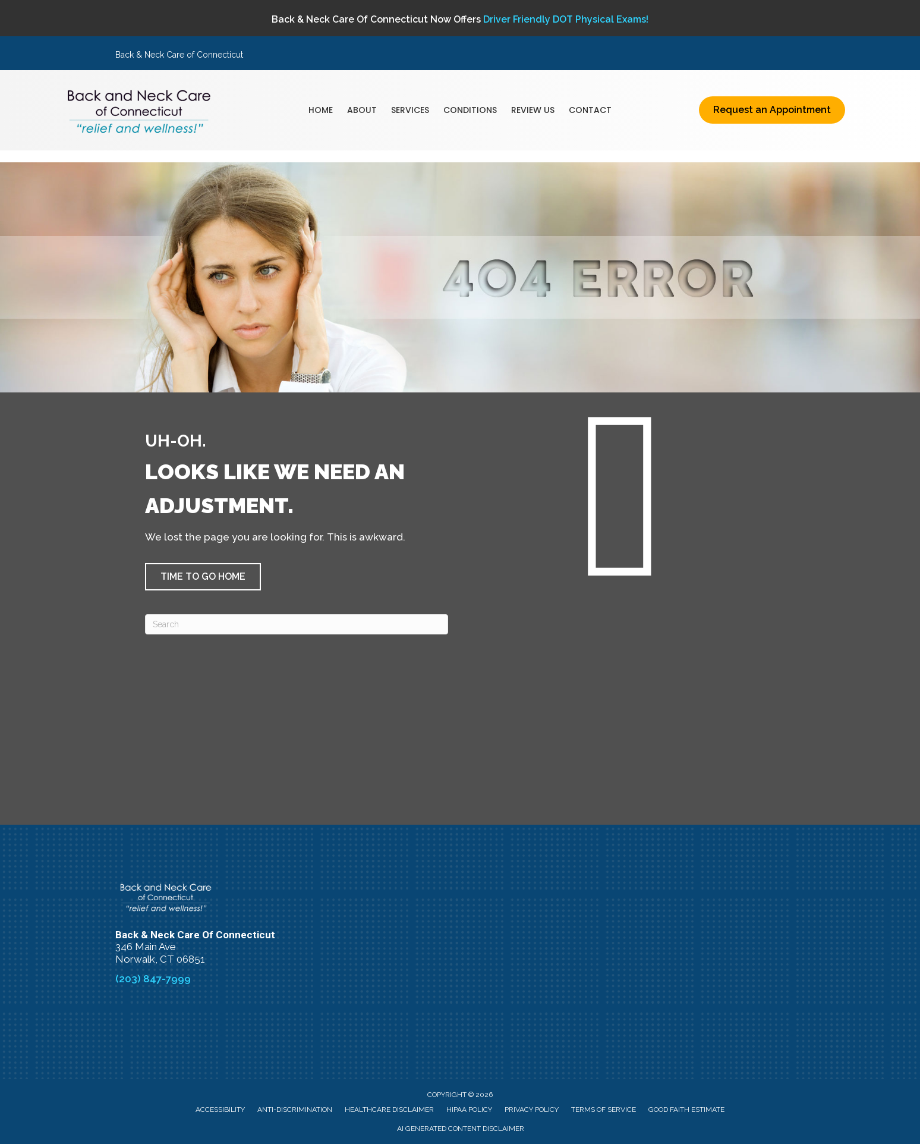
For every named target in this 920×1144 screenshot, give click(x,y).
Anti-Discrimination (294, 1109)
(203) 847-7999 (153, 979)
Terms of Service (603, 1109)
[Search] (296, 624)
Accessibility (220, 1109)
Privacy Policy (532, 1109)
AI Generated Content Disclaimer (460, 1128)
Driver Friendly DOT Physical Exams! (565, 19)
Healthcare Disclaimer (389, 1109)
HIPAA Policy (469, 1109)
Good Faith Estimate (686, 1109)
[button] (203, 576)
